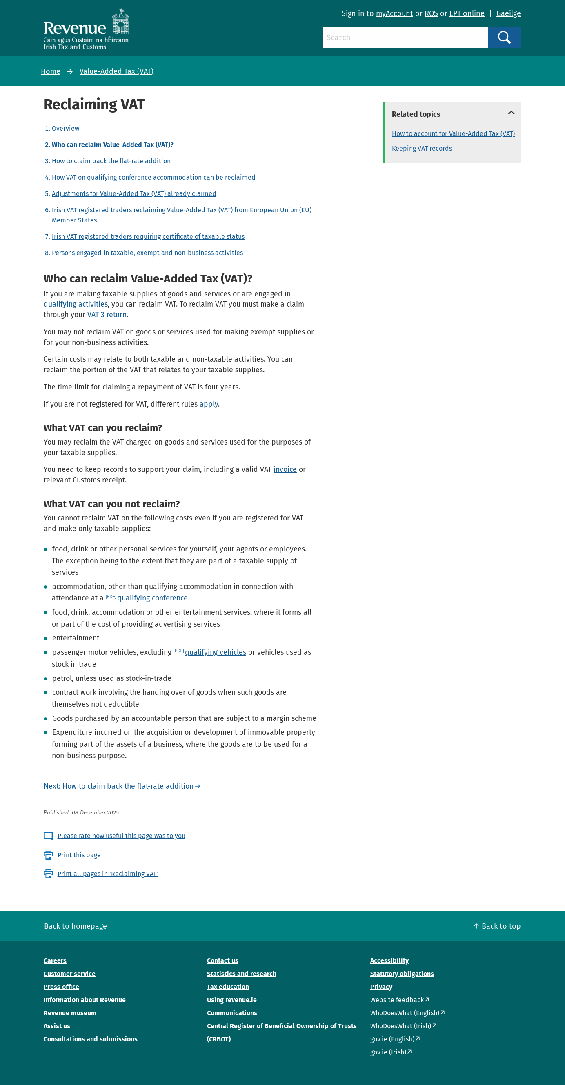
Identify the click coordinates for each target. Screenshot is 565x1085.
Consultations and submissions (91, 1039)
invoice (285, 469)
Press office (61, 987)
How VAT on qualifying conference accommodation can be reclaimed (154, 177)
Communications (232, 1013)
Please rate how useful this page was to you (121, 836)
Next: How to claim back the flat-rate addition (119, 786)
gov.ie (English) (392, 1039)
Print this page (79, 855)
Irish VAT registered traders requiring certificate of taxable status (148, 236)
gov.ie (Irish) (388, 1052)
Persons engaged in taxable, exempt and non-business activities (147, 253)
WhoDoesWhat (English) (404, 1013)
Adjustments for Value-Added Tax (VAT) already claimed (134, 194)
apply (209, 404)
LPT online (467, 13)
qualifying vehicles (215, 652)
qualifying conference (152, 598)
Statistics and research (241, 974)
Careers (55, 961)
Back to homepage (75, 926)
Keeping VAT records (422, 148)
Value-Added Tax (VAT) (116, 71)
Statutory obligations (402, 974)
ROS (431, 13)
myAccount (394, 13)
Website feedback (397, 1000)
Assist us (57, 1026)
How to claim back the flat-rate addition (111, 161)
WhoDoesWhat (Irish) (400, 1026)
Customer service (70, 974)
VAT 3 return (107, 314)
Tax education (228, 987)
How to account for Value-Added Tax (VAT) (453, 134)
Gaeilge (508, 13)
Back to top (501, 926)
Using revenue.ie (232, 1000)
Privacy (381, 987)
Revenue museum (70, 1013)
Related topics (416, 114)
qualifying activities (76, 304)
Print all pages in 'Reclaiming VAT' (108, 874)
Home (50, 71)
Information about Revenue (85, 1000)
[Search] (405, 37)
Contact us (222, 961)
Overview (65, 128)
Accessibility (389, 961)
